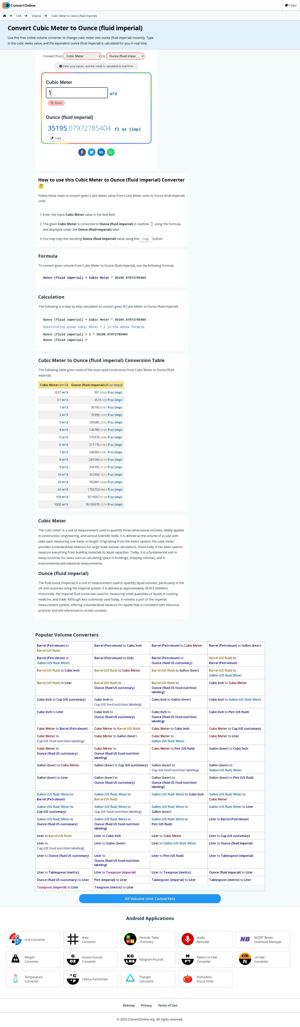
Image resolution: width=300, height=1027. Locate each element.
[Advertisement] (189, 108)
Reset (56, 103)
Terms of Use (167, 1006)
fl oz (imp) (128, 129)
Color (291, 5)
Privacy (146, 1006)
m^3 (113, 93)
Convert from (53, 56)
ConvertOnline (19, 5)
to (53, 648)
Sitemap (129, 1006)
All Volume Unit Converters (150, 899)
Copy (56, 138)
